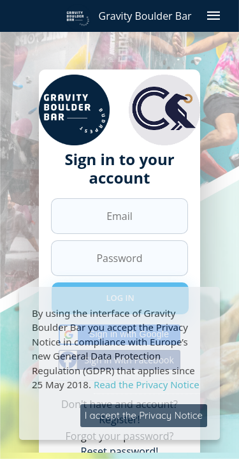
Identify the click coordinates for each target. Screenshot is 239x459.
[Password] (119, 258)
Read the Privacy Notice (146, 384)
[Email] (119, 216)
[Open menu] (213, 16)
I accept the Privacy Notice (144, 415)
